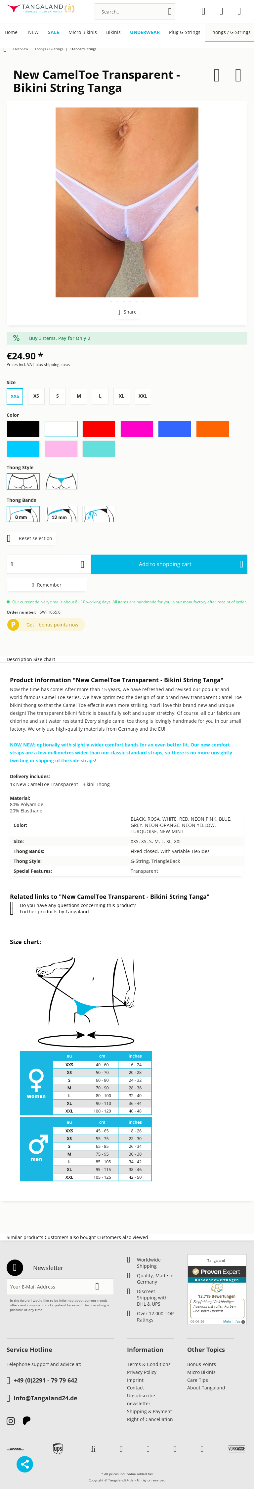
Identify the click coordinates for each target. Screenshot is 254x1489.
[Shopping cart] (239, 11)
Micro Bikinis (201, 1372)
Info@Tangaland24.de (42, 1398)
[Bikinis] (113, 32)
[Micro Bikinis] (83, 32)
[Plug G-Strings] (184, 32)
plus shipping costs (52, 364)
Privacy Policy (141, 1372)
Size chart (44, 659)
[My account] (221, 11)
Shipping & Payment (149, 1411)
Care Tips (197, 1380)
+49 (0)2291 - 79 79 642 (42, 1380)
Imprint (135, 1380)
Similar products (25, 1237)
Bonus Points (201, 1364)
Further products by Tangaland (49, 911)
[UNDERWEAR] (144, 32)
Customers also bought (70, 1237)
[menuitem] (135, 11)
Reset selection (29, 537)
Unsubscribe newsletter (141, 1399)
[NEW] (33, 32)
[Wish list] (203, 11)
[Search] (170, 11)
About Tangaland (206, 1387)
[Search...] (135, 11)
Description (19, 659)
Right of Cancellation (150, 1419)
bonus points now (58, 625)
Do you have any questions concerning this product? (73, 905)
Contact (135, 1387)
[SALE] (53, 32)
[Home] (11, 32)
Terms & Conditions (149, 1364)
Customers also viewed (122, 1237)
